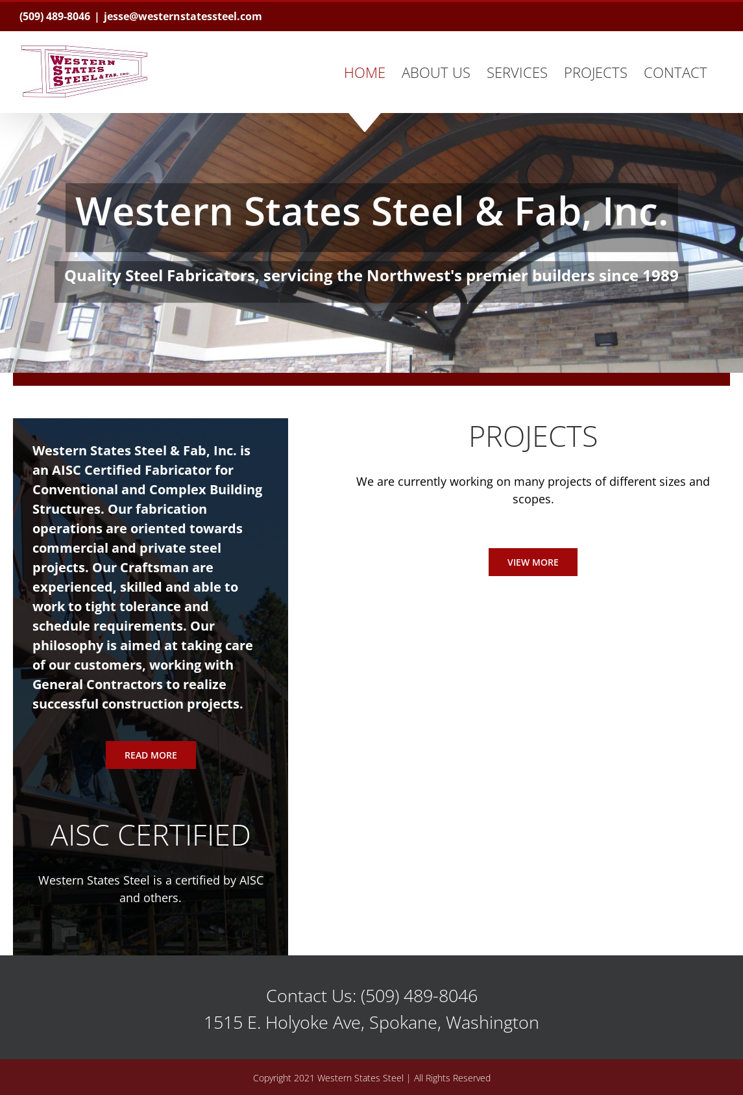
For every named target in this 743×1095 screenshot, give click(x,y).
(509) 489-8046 (54, 16)
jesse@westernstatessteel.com (183, 16)
